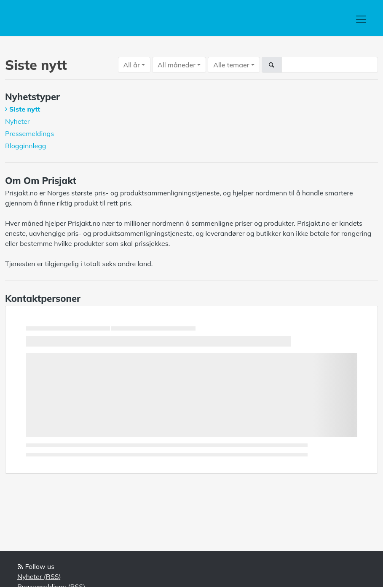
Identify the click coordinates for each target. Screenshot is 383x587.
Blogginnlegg (25, 145)
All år (131, 65)
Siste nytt (24, 109)
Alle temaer (231, 65)
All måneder (177, 65)
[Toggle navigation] (361, 19)
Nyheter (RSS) (39, 576)
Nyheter (17, 121)
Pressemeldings (29, 133)
